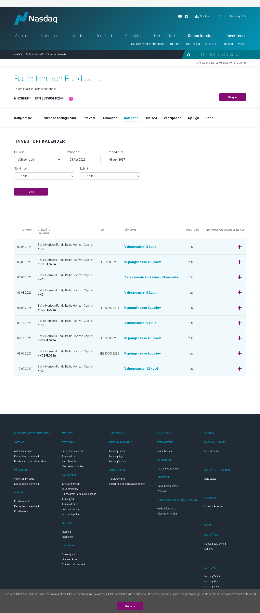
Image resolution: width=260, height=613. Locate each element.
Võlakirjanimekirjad (24, 478)
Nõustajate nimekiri (167, 513)
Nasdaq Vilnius (117, 461)
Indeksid (104, 35)
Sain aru (130, 606)
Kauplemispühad (71, 514)
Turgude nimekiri (71, 483)
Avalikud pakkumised (73, 564)
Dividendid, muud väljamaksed (30, 461)
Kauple (232, 97)
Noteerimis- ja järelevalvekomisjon (127, 483)
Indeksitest (68, 536)
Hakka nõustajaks (166, 508)
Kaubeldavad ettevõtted (26, 456)
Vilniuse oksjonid (71, 559)
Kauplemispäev (70, 489)
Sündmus (20, 168)
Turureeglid (193, 43)
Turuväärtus (68, 456)
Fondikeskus (21, 511)
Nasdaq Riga (116, 456)
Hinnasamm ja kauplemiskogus (79, 494)
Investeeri (235, 35)
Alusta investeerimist (168, 468)
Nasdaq (35, 18)
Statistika (133, 35)
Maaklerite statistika (72, 466)
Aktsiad (21, 35)
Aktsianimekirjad (23, 451)
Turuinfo (175, 43)
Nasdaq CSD (238, 16)
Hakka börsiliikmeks (168, 486)
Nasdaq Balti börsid (215, 543)
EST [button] (220, 16)
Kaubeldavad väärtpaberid (148, 43)
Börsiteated (164, 35)
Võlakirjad (49, 35)
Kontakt (208, 548)
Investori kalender (71, 509)
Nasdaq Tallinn (117, 451)
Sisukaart (203, 16)
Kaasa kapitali (200, 35)
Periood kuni (115, 152)
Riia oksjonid (69, 554)
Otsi (31, 191)
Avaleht (18, 54)
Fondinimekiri (21, 501)
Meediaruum (211, 451)
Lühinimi (85, 168)
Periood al (73, 152)
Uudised (227, 43)
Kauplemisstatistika (72, 451)
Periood (19, 152)
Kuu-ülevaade (69, 461)
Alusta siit (211, 43)
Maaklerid (162, 491)
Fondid (78, 35)
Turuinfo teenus (70, 504)
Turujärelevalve (117, 478)
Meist (241, 43)
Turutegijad (68, 499)
